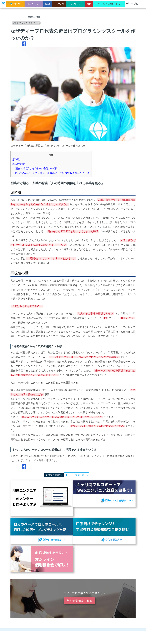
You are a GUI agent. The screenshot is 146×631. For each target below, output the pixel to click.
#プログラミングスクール (26, 23)
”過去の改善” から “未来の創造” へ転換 (35, 168)
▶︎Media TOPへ (54, 475)
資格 (88, 4)
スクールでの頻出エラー (109, 4)
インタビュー (15, 4)
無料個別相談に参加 (79, 600)
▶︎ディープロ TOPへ (77, 475)
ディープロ (132, 3)
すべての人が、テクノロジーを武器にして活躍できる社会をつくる (51, 173)
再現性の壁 (18, 164)
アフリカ (59, 4)
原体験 (16, 159)
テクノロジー (75, 4)
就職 (47, 4)
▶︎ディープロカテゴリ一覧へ (27, 475)
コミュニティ (33, 4)
